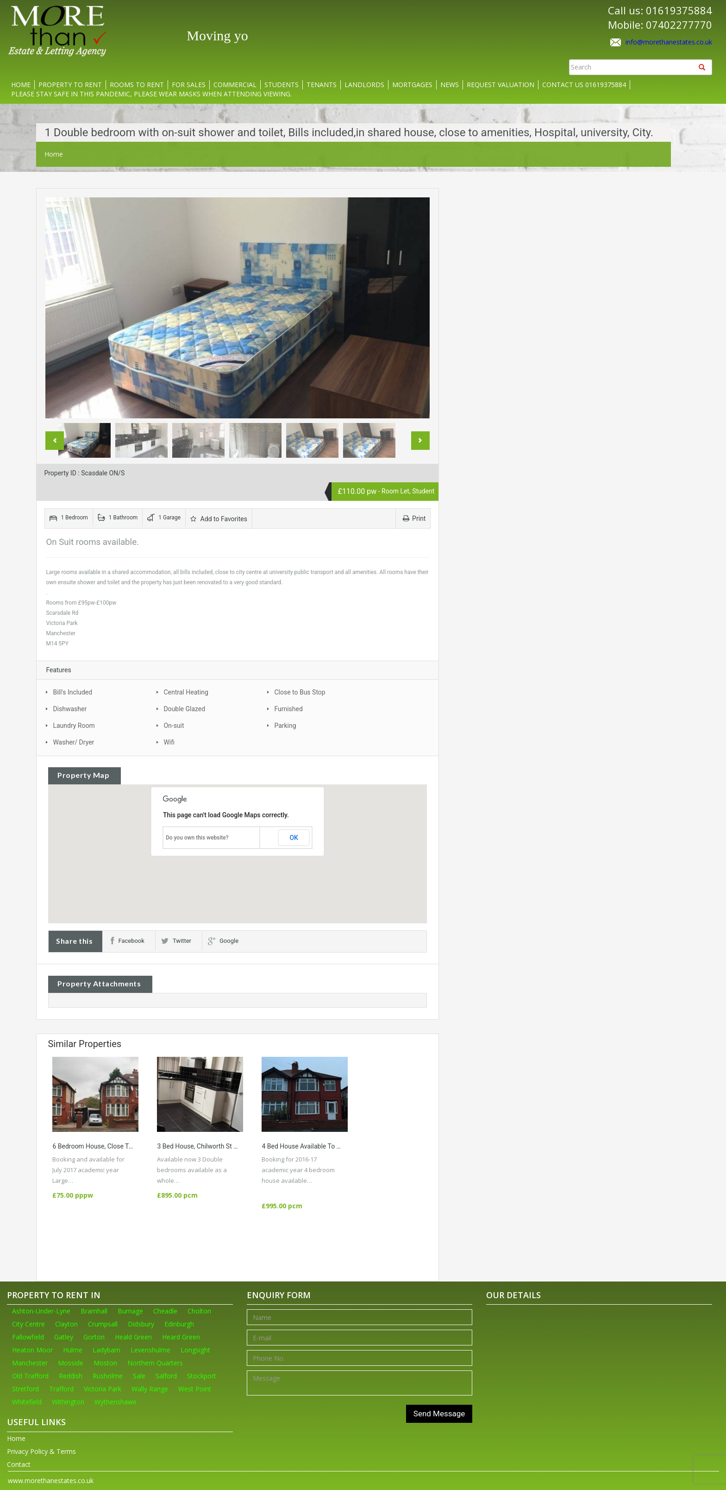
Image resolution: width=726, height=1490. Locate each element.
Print (414, 518)
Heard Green (181, 1336)
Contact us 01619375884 (584, 84)
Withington (68, 1401)
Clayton (66, 1324)
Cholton (199, 1311)
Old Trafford (30, 1375)
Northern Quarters (155, 1362)
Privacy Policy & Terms (41, 1451)
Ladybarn (106, 1349)
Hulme (72, 1349)
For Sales (189, 84)
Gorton (94, 1336)
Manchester (30, 1362)
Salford (166, 1375)
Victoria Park (102, 1388)
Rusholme (108, 1375)
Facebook (127, 940)
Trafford (61, 1388)
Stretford (25, 1388)
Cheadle (165, 1311)
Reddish (70, 1375)
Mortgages (412, 84)
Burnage (130, 1311)
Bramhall (94, 1311)
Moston (105, 1362)
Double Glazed (184, 709)
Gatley (63, 1336)
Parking (285, 725)
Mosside (70, 1362)
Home (21, 84)
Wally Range (149, 1388)
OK (293, 837)
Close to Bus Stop (299, 692)
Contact (19, 1464)
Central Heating (185, 692)
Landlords (364, 84)
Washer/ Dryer (73, 742)
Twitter (176, 940)
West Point (194, 1388)
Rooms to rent (137, 84)
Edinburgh (179, 1324)
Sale (139, 1375)
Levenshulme (150, 1349)
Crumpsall (103, 1324)
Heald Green (133, 1336)
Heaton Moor (32, 1349)
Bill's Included (72, 692)
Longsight (195, 1349)
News (449, 84)
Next (420, 440)
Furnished (288, 709)
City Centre (28, 1324)
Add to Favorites (218, 519)
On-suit (173, 725)
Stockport (201, 1375)
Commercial (235, 84)
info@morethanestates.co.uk (669, 42)
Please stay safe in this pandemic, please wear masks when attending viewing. (151, 93)
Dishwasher (70, 709)
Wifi (169, 742)
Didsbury (141, 1324)
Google (223, 940)
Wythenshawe (115, 1401)
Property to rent (70, 84)
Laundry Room (73, 725)
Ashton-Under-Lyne (41, 1311)
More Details (96, 1180)
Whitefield (27, 1401)
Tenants (322, 84)
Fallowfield (28, 1336)
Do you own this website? (197, 837)
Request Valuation (500, 84)
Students (281, 84)
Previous (54, 440)
